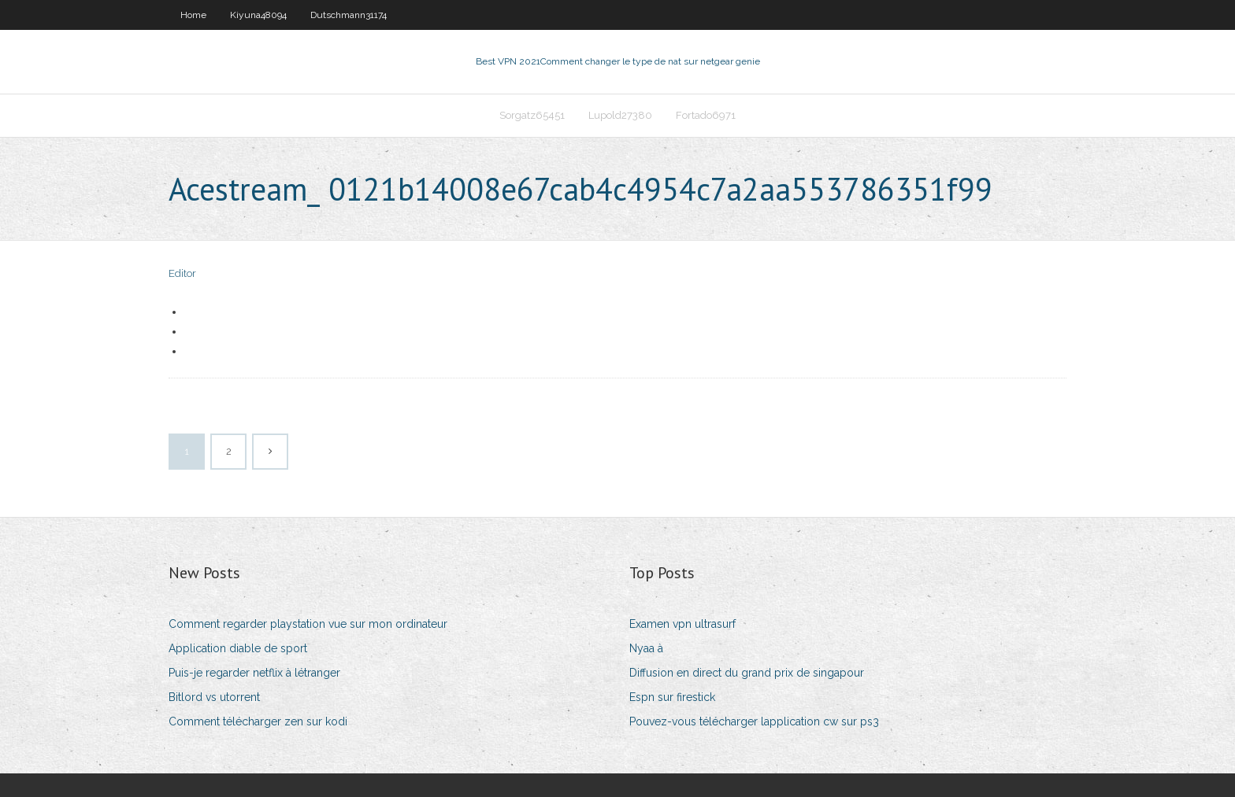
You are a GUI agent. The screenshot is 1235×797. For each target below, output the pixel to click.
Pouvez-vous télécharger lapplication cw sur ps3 (754, 721)
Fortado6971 (706, 115)
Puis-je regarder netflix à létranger (254, 672)
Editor (182, 273)
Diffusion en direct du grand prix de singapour (746, 672)
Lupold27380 (620, 115)
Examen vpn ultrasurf (682, 624)
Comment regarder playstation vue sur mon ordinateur (308, 624)
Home (193, 14)
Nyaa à (646, 648)
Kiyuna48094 (258, 14)
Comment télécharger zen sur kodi (258, 721)
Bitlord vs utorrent (214, 697)
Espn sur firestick (672, 697)
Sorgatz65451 (532, 115)
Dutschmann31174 (348, 14)
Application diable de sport (238, 648)
